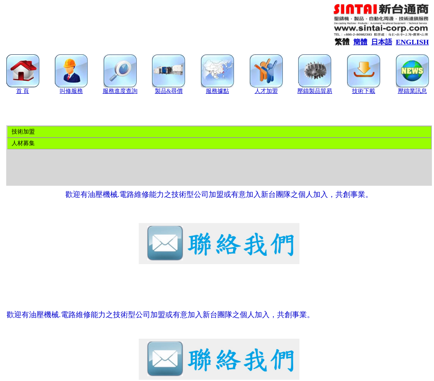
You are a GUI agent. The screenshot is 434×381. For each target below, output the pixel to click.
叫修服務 (71, 91)
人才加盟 (266, 91)
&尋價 (174, 91)
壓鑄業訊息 (412, 91)
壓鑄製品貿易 (314, 91)
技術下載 (363, 91)
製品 (160, 91)
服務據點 (217, 91)
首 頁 (22, 91)
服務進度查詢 (120, 91)
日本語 (381, 42)
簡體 (360, 42)
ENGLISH (412, 42)
